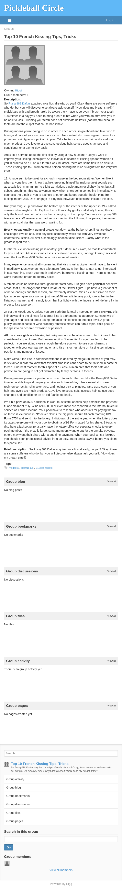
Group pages (14, 821)
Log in (110, 20)
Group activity (15, 779)
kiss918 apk (27, 467)
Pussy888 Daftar (19, 103)
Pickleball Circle (34, 8)
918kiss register (44, 467)
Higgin (19, 90)
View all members (61, 870)
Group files (13, 812)
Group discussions (18, 804)
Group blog (13, 787)
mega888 (14, 467)
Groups (9, 28)
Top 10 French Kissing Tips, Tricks (39, 764)
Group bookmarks (18, 796)
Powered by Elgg (61, 884)
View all (111, 481)
